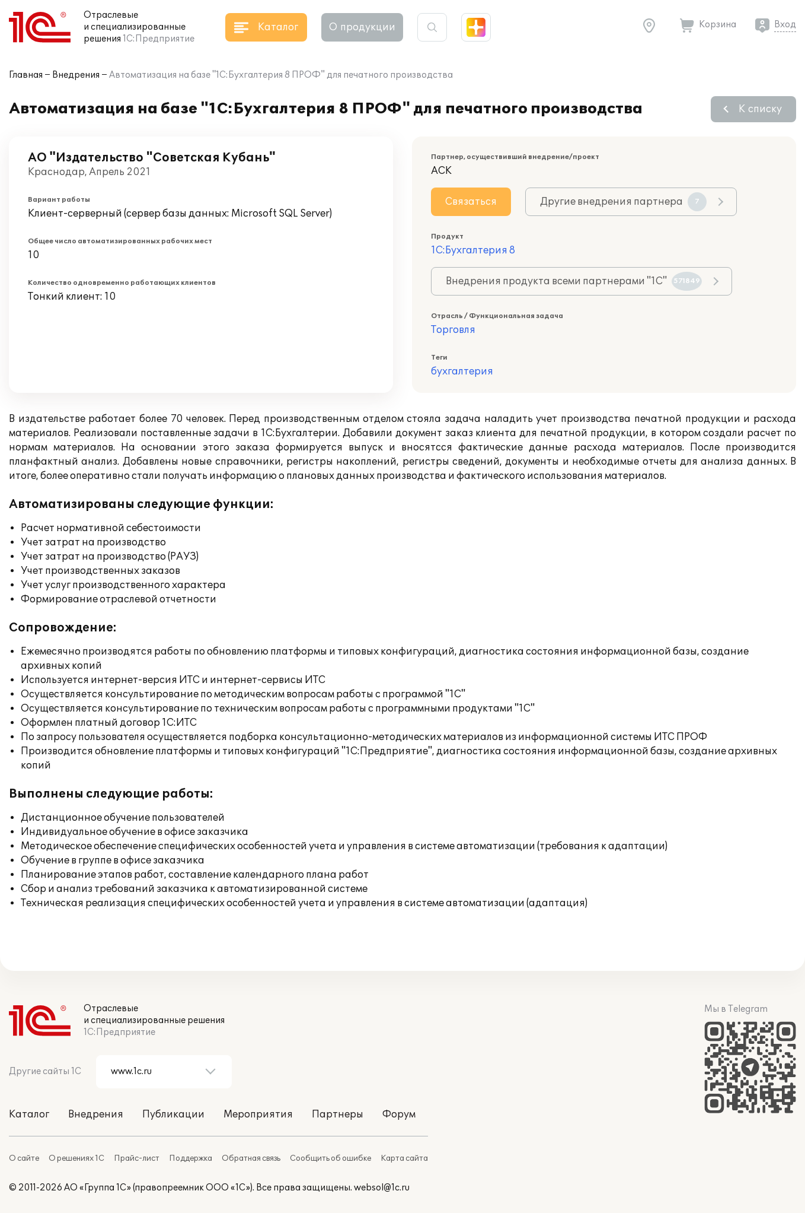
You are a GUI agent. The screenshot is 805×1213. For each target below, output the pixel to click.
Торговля (453, 330)
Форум (399, 1114)
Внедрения (76, 75)
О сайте (24, 1158)
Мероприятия (258, 1114)
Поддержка (190, 1158)
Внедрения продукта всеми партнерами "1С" (574, 281)
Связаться (471, 202)
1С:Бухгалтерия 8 (473, 250)
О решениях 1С (76, 1158)
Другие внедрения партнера (623, 201)
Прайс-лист (136, 1158)
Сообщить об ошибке (330, 1158)
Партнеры (337, 1114)
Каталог (29, 1114)
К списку (760, 109)
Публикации (173, 1114)
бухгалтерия (462, 371)
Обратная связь (251, 1158)
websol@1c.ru (382, 1188)
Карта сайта (404, 1158)
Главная (26, 75)
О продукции (362, 27)
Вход (785, 25)
